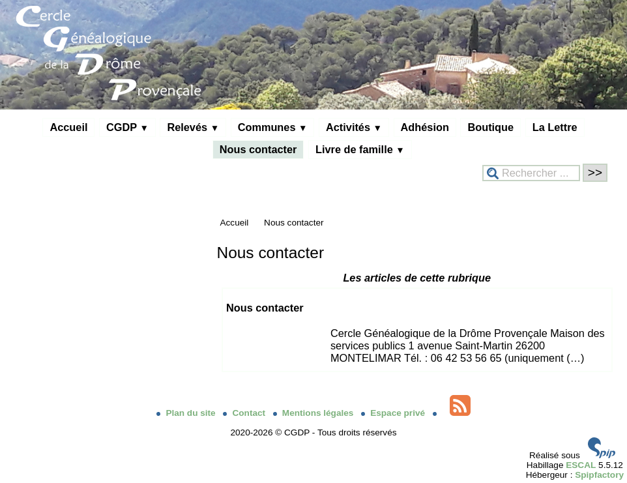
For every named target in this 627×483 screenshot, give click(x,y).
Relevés (193, 127)
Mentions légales (314, 413)
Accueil (68, 127)
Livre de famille (360, 149)
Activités (354, 127)
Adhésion (425, 127)
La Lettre (554, 127)
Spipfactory (599, 475)
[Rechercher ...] (531, 173)
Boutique (490, 127)
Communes (273, 127)
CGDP (127, 127)
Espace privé (394, 413)
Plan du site (187, 413)
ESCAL (581, 465)
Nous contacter (258, 149)
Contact (245, 413)
